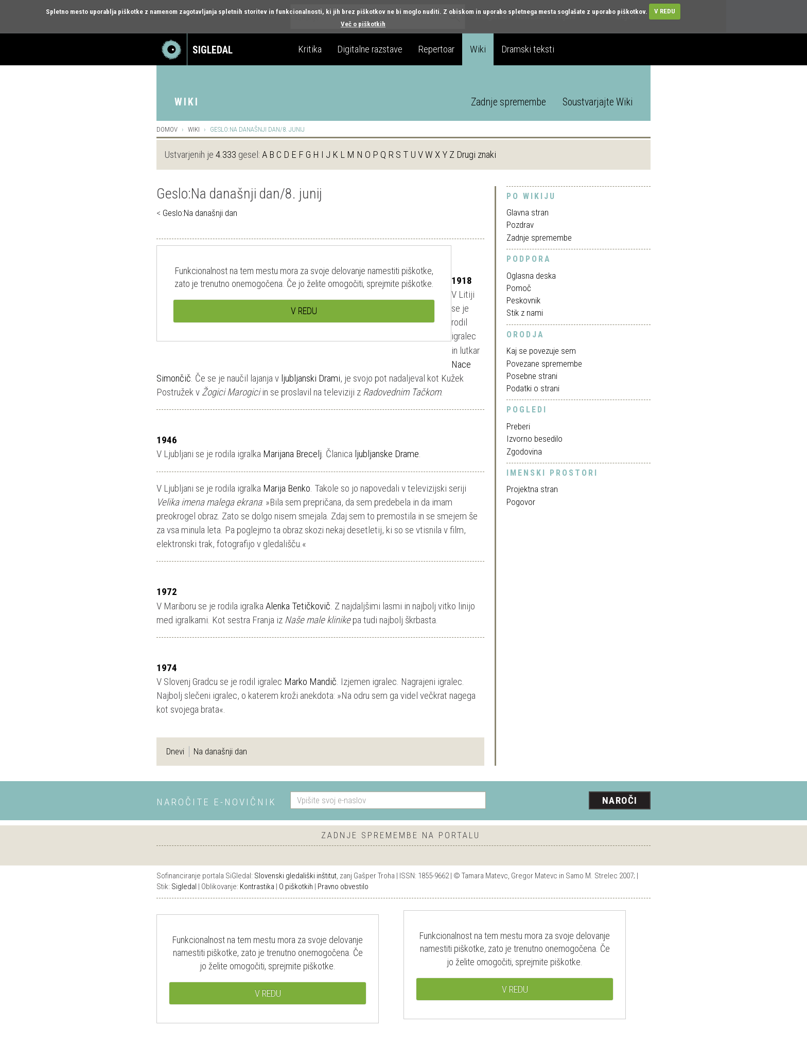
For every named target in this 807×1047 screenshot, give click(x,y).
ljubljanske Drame (387, 454)
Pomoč (518, 288)
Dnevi (175, 751)
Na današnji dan (220, 751)
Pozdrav (520, 225)
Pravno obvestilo (343, 886)
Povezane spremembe (544, 363)
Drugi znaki (476, 154)
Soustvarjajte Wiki (598, 102)
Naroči (620, 800)
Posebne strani (531, 376)
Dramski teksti (527, 49)
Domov (167, 129)
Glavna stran (527, 212)
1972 (166, 592)
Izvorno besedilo (534, 439)
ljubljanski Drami (310, 378)
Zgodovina (524, 451)
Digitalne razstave (369, 49)
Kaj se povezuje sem (541, 351)
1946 (166, 440)
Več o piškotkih (363, 24)
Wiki (478, 49)
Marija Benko (286, 488)
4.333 (226, 154)
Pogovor (520, 502)
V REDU (664, 11)
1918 (461, 280)
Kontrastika (257, 886)
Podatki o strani (532, 388)
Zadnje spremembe (508, 102)
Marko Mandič (310, 682)
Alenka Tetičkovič (298, 606)
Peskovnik (523, 300)
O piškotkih (296, 886)
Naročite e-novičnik (216, 802)
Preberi (518, 426)
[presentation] (574, 801)
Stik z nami (524, 313)
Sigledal (184, 886)
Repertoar (436, 49)
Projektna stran (532, 489)
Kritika (310, 49)
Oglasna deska (531, 275)
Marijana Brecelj (292, 454)
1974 (166, 668)
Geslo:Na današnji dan (200, 213)
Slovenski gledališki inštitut (295, 875)
